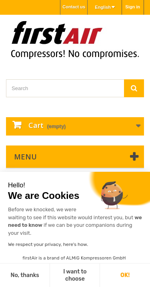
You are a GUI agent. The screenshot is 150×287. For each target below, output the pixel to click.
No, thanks (24, 275)
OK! (125, 275)
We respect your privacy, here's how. (48, 244)
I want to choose (74, 275)
